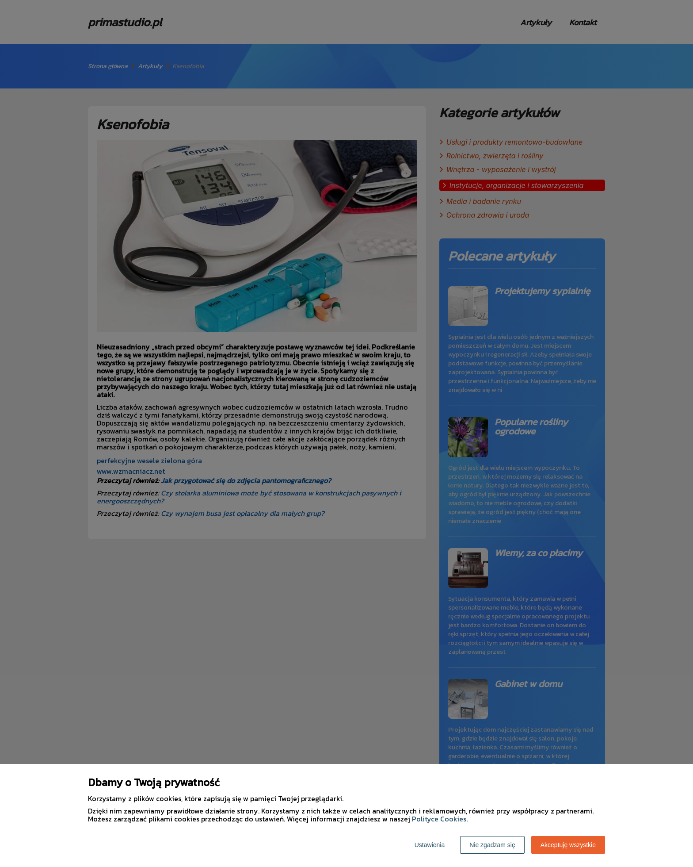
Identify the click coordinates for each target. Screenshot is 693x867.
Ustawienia (430, 844)
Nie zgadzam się (492, 844)
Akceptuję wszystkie (568, 844)
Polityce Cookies (439, 818)
